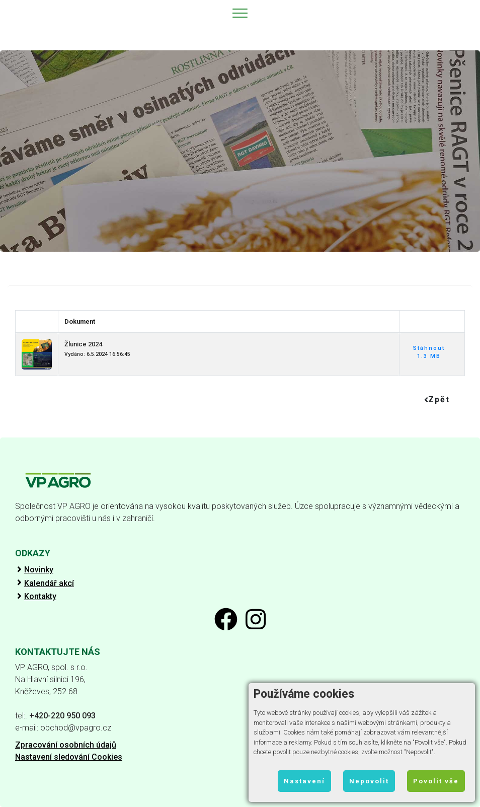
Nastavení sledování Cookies (68, 757)
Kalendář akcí (49, 583)
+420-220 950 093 (62, 715)
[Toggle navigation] (240, 12)
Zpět (437, 399)
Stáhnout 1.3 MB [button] (429, 352)
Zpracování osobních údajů (65, 745)
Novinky (38, 570)
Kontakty (40, 597)
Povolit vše (436, 781)
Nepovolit (369, 781)
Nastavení (304, 781)
